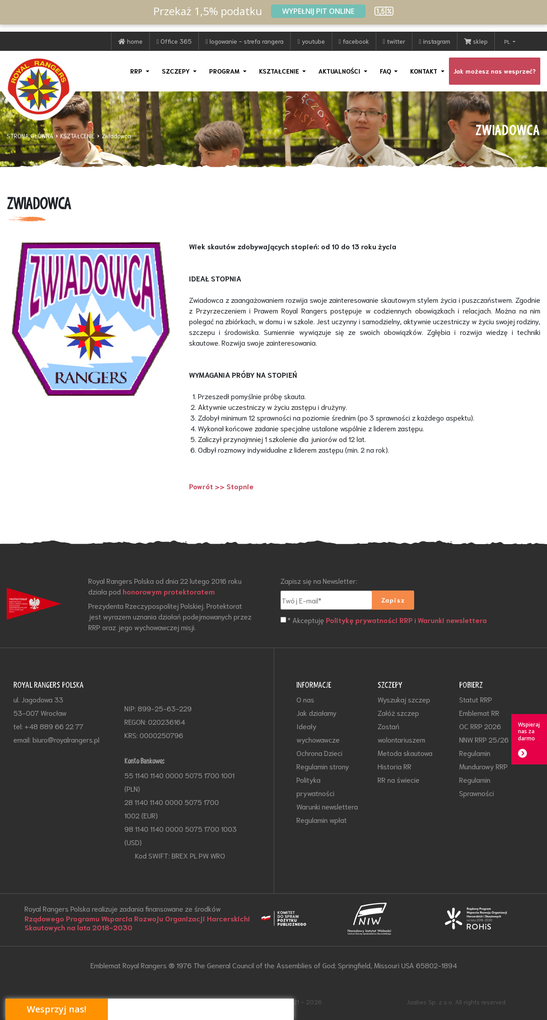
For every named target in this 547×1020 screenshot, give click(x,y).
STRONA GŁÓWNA (30, 136)
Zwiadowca (116, 136)
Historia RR (394, 766)
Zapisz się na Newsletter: (318, 580)
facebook (354, 41)
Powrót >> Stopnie (221, 486)
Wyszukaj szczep (404, 699)
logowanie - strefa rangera (245, 41)
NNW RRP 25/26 (484, 739)
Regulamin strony (322, 766)
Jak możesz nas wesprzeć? (494, 71)
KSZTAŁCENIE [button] (280, 71)
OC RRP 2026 (480, 726)
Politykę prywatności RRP (369, 619)
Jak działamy (316, 712)
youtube (311, 41)
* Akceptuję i (387, 620)
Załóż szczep (398, 712)
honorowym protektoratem (169, 591)
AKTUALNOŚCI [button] (340, 71)
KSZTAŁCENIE (77, 136)
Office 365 (174, 41)
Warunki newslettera (452, 619)
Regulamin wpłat (321, 819)
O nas (305, 699)
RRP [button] (137, 71)
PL (507, 41)
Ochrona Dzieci (319, 752)
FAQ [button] (386, 71)
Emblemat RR (479, 712)
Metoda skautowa (405, 752)
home (130, 41)
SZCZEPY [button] (177, 71)
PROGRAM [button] (225, 71)
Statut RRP (475, 699)
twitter (394, 41)
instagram (434, 41)
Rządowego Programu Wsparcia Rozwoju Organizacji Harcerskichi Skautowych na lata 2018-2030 (137, 923)
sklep (476, 41)
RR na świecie (399, 779)
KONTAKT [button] (424, 71)
